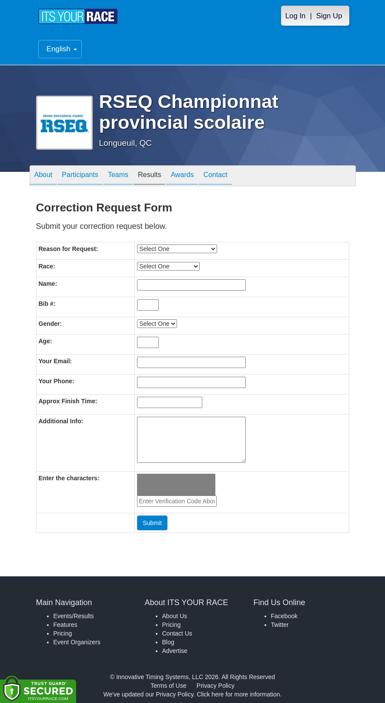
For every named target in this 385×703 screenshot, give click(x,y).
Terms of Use (168, 685)
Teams (118, 176)
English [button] (62, 49)
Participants (80, 176)
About (43, 176)
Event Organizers (77, 642)
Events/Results (74, 616)
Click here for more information (238, 694)
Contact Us (177, 633)
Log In (295, 16)
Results (149, 176)
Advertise (174, 650)
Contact (215, 176)
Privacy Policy (215, 685)
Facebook (284, 616)
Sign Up (329, 16)
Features (65, 624)
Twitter (280, 624)
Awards (182, 176)
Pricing (63, 633)
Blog (168, 642)
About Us (174, 616)
